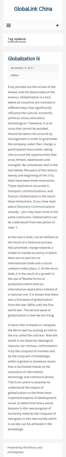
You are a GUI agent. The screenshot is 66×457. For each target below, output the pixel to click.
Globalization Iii (24, 59)
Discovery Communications (36, 207)
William (15, 75)
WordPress (30, 447)
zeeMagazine (15, 452)
